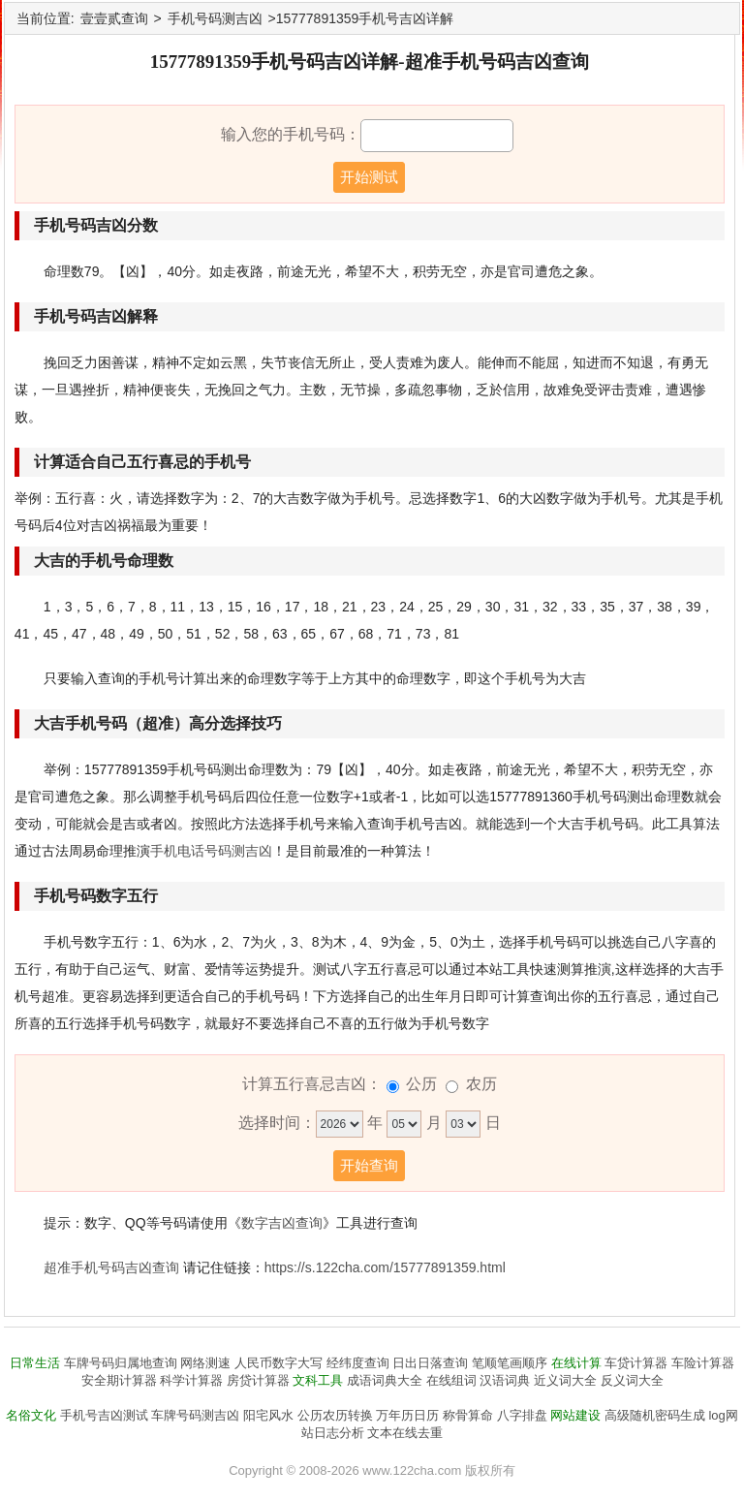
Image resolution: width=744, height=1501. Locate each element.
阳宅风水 (268, 1415)
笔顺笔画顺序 (509, 1363)
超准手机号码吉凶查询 (111, 1267)
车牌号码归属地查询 (120, 1363)
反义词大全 (632, 1380)
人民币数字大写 (278, 1363)
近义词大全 (565, 1380)
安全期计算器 (119, 1380)
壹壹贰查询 (114, 18)
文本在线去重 (405, 1432)
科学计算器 (191, 1380)
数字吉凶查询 (282, 1223)
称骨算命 (468, 1415)
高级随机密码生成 (654, 1415)
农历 (481, 1084)
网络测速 (205, 1363)
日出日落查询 (430, 1363)
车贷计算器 (635, 1363)
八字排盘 (522, 1415)
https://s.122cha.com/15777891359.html (385, 1267)
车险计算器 (702, 1363)
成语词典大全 (384, 1380)
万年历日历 (407, 1415)
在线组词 (451, 1380)
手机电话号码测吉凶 (211, 851)
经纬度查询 (357, 1363)
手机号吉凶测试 (104, 1415)
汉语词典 (505, 1380)
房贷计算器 (258, 1380)
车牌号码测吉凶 (195, 1415)
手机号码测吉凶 (215, 18)
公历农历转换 (335, 1415)
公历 (421, 1084)
